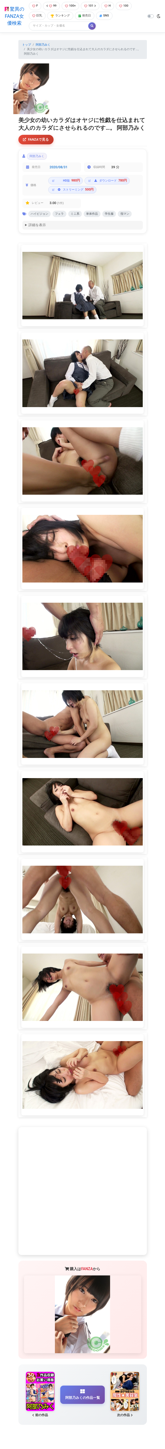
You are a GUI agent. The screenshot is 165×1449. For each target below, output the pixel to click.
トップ (26, 44)
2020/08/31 (58, 167)
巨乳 (37, 15)
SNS (104, 15)
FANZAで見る (36, 139)
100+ (70, 5)
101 (90, 5)
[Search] (59, 26)
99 (51, 5)
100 (123, 5)
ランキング (60, 15)
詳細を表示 (37, 226)
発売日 (84, 15)
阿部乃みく (43, 44)
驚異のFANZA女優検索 (14, 16)
